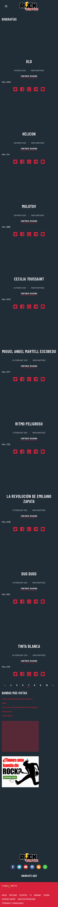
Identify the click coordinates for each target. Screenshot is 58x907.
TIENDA (46, 895)
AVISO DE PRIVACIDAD (26, 899)
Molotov (29, 206)
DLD (29, 61)
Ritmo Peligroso (29, 423)
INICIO (4, 895)
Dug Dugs (29, 573)
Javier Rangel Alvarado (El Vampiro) (17, 699)
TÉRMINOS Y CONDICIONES (12, 903)
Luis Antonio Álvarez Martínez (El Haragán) (20, 707)
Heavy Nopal (7, 715)
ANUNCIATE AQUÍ (29, 875)
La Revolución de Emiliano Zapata (29, 499)
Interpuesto (7, 711)
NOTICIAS (13, 895)
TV (30, 895)
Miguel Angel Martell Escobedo (29, 351)
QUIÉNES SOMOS (8, 899)
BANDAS (37, 895)
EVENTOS (23, 895)
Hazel (4, 703)
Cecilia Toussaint (29, 278)
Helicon (29, 133)
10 (47, 685)
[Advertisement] (20, 736)
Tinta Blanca (29, 646)
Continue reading (29, 76)
